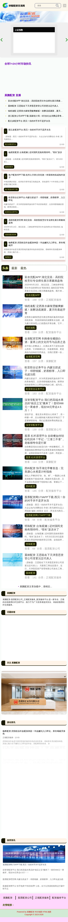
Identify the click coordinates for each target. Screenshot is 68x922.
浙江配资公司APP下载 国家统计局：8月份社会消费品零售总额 (37, 116)
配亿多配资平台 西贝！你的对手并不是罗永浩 (29, 121)
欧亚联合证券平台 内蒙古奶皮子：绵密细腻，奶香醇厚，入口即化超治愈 (45, 371)
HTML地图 (47, 912)
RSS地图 (38, 912)
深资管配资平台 (34, 425)
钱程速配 (30, 327)
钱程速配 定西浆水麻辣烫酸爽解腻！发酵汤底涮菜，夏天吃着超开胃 (45, 309)
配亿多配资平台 (10, 144)
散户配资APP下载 (11, 189)
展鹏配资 (7, 897)
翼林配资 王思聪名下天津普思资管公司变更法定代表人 (33, 106)
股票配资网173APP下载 (38, 515)
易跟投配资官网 (10, 234)
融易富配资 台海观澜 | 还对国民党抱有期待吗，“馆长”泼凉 (35, 152)
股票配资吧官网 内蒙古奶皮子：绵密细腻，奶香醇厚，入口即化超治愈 (33, 879)
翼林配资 (30, 573)
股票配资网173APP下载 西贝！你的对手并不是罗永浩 (24, 865)
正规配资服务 (42, 897)
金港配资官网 (33, 356)
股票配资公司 (25, 897)
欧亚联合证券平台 (11, 212)
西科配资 (30, 486)
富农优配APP (33, 295)
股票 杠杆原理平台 (35, 457)
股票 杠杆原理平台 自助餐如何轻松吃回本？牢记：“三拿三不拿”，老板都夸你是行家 (45, 439)
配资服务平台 (59, 897)
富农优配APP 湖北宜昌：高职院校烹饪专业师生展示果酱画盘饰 (37, 101)
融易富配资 (9, 167)
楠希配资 (8, 257)
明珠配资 (30, 544)
